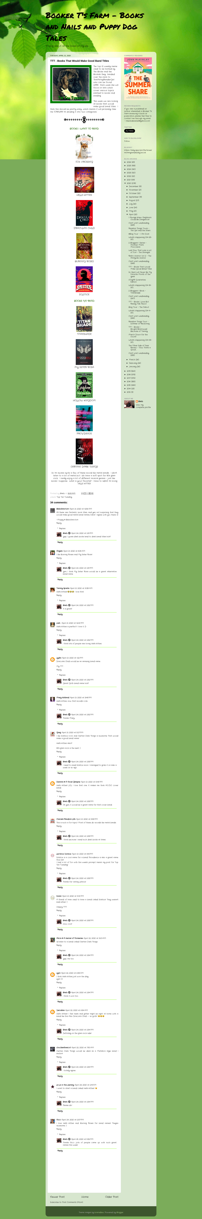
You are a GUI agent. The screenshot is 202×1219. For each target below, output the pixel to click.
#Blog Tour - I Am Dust (139, 234)
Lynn (58, 973)
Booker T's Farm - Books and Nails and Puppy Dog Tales (94, 26)
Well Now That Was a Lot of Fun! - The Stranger (140, 251)
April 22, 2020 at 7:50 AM (82, 1047)
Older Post (111, 1197)
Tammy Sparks (62, 588)
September (134, 197)
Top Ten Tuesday (64, 497)
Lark (58, 623)
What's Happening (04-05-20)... (140, 341)
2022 (129, 176)
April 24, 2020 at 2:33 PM (82, 762)
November (134, 190)
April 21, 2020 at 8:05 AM (74, 551)
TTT (62, 666)
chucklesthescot (63, 1047)
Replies (62, 528)
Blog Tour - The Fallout (139, 307)
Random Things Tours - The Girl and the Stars (139, 229)
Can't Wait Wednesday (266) (139, 317)
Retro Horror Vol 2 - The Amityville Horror (140, 257)
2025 (129, 165)
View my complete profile (143, 406)
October (133, 193)
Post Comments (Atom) (72, 1202)
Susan (58, 896)
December (134, 186)
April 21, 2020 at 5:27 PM (72, 732)
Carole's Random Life (65, 819)
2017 (129, 378)
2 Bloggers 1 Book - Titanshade (137, 292)
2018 (129, 374)
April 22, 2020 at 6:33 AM (72, 973)
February (133, 363)
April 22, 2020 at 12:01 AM (95, 938)
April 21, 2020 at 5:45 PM (92, 782)
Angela (59, 551)
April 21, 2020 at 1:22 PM (72, 658)
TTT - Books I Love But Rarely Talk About (139, 303)
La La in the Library (65, 1085)
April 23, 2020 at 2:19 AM (85, 1085)
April (131, 214)
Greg (58, 732)
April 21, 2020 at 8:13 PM (82, 854)
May (131, 211)
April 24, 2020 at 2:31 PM (82, 533)
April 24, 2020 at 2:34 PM (82, 955)
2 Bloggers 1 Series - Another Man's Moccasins (137, 245)
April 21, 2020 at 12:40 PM (73, 623)
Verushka (60, 1010)
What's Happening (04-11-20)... (140, 311)
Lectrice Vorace (63, 854)
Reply (58, 523)
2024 (129, 169)
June (131, 207)
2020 (129, 183)
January (133, 366)
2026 (129, 162)
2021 (129, 180)
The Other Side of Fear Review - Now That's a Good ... (140, 347)
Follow (127, 141)
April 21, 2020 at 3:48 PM (81, 697)
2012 (129, 392)
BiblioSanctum (62, 509)
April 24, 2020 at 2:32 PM (82, 605)
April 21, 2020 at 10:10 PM (73, 896)
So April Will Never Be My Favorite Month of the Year (140, 274)
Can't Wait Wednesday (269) (139, 224)
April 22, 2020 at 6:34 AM (76, 1010)
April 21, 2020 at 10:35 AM (81, 588)
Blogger (119, 1212)
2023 (129, 173)
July (131, 204)
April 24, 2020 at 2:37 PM (73, 1120)
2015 (129, 385)
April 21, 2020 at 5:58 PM (87, 819)
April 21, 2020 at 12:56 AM (81, 509)
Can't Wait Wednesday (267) (139, 297)
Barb (65, 533)
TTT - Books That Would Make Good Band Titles (140, 268)
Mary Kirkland (62, 697)
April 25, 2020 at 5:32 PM (82, 1139)
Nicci (58, 1120)
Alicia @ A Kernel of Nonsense (69, 938)
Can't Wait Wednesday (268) (139, 262)
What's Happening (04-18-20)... (140, 286)
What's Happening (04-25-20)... (140, 238)
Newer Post (57, 1197)
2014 (129, 388)
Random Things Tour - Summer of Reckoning (139, 322)
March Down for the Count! (138, 335)
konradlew (99, 1212)
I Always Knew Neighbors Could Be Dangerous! (140, 218)
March (132, 359)
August (132, 200)
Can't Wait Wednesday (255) (139, 354)
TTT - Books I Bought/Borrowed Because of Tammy (138, 329)
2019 (129, 371)
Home (85, 1197)
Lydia (58, 658)
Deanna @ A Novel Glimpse (68, 782)
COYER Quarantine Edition (137, 281)
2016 (129, 381)
